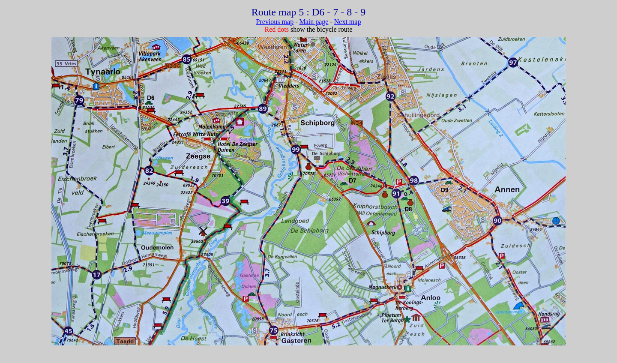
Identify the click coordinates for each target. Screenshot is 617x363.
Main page (313, 21)
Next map (347, 21)
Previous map (275, 21)
